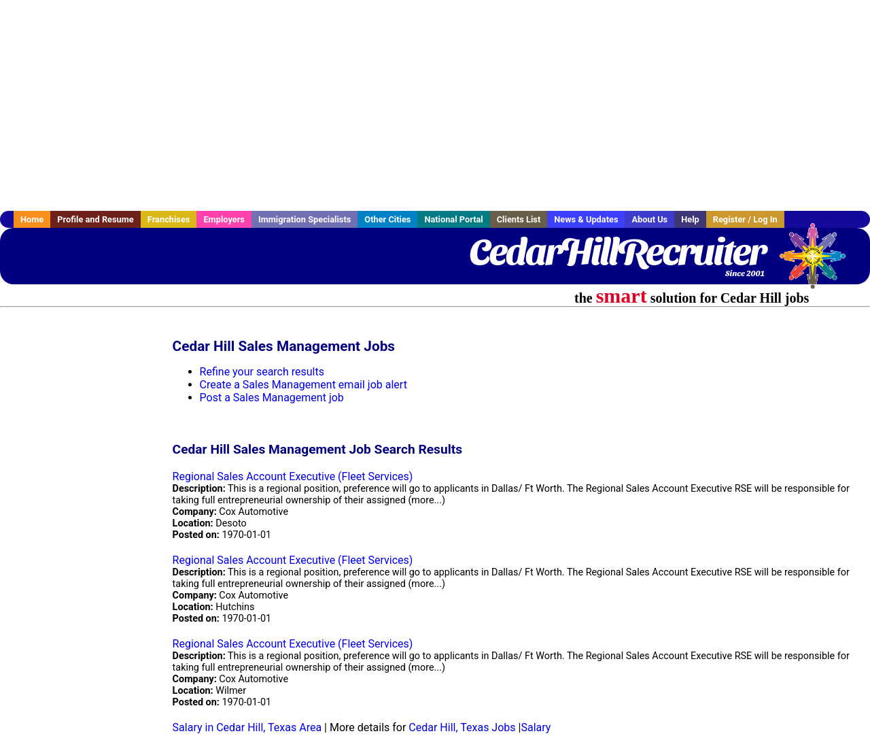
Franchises (168, 219)
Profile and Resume (95, 219)
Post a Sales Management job (272, 397)
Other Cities (387, 219)
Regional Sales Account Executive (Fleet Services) (293, 476)
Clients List (519, 219)
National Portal (453, 219)
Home (32, 219)
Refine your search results (262, 371)
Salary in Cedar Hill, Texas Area (247, 727)
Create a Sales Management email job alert (303, 384)
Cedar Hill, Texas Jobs (461, 727)
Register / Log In (745, 219)
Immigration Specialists (304, 219)
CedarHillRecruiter (617, 252)
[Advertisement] (435, 105)
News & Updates (586, 219)
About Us (649, 219)
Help (690, 219)
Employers (224, 219)
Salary (536, 727)
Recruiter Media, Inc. (819, 262)
